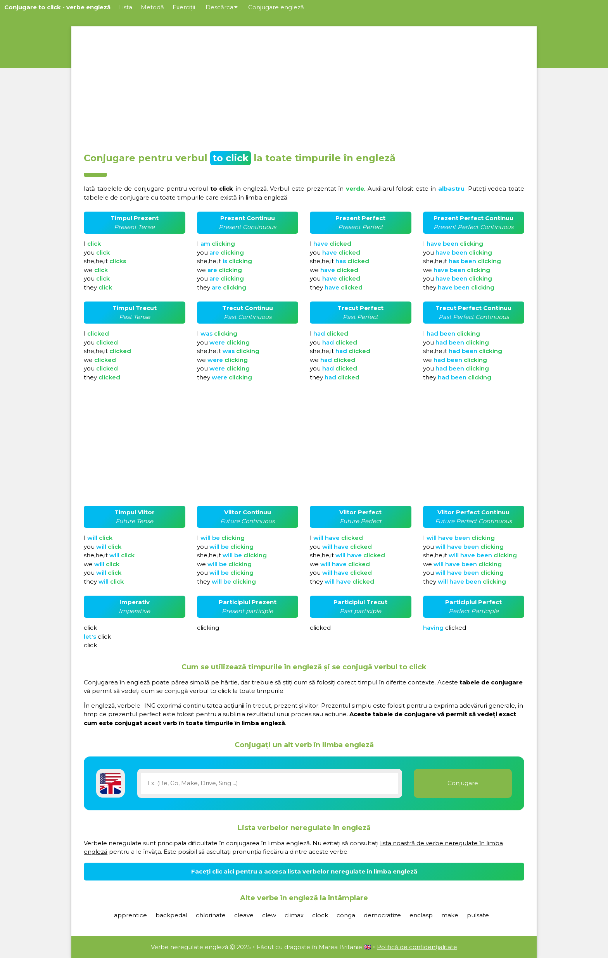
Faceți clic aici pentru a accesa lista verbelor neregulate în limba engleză (304, 871)
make (449, 915)
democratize (382, 915)
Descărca (222, 7)
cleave (244, 915)
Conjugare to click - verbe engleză (57, 7)
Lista (125, 7)
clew (269, 915)
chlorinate (211, 915)
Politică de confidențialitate (417, 947)
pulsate (478, 915)
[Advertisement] (304, 87)
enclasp (421, 915)
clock (320, 915)
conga (346, 915)
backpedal (171, 915)
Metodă (152, 7)
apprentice (130, 915)
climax (294, 915)
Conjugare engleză (276, 7)
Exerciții (184, 7)
